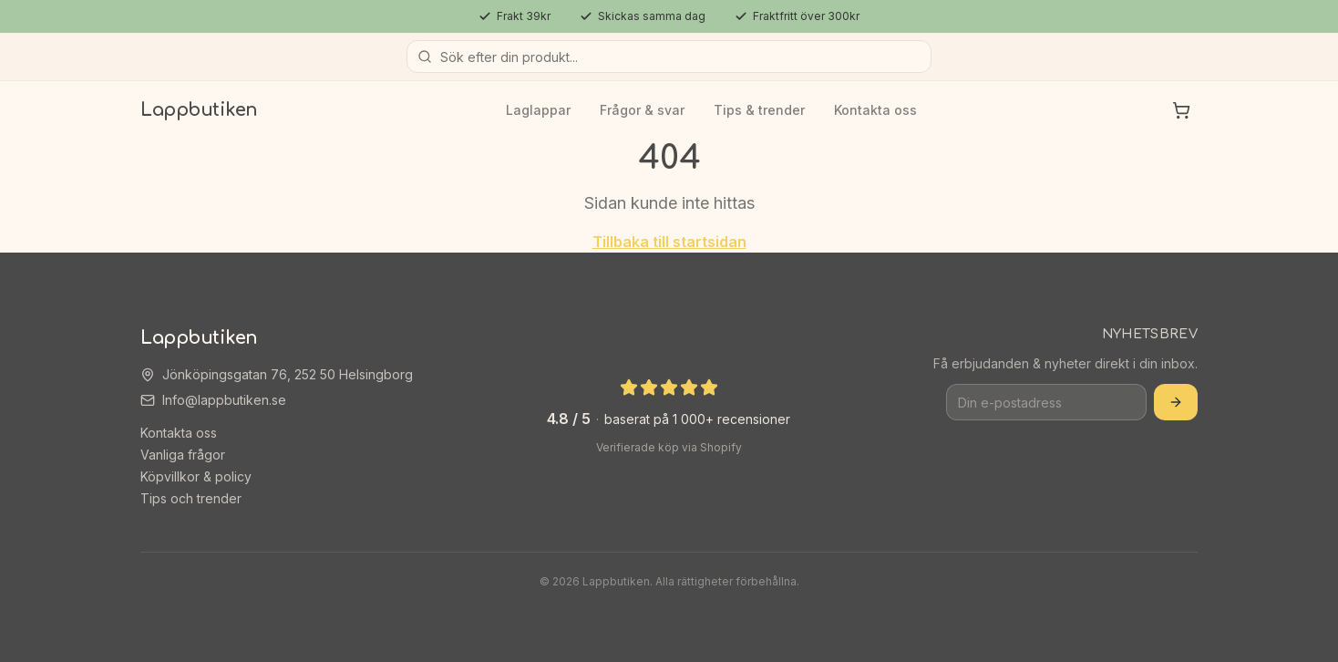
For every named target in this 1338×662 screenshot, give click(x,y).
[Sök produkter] (669, 56)
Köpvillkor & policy (196, 476)
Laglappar (538, 110)
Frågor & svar (642, 110)
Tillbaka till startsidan (669, 242)
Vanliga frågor (182, 454)
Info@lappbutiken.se (224, 400)
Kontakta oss (875, 110)
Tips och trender (191, 498)
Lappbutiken (199, 109)
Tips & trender (759, 110)
